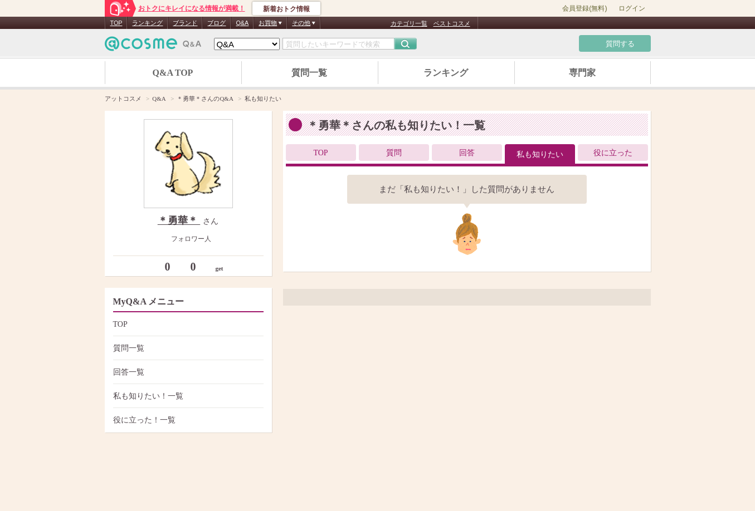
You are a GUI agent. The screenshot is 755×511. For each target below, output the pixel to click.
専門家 (582, 72)
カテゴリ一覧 (409, 23)
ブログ (216, 22)
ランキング (147, 22)
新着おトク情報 (286, 9)
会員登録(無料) (584, 8)
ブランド (185, 22)
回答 (467, 153)
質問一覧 (309, 72)
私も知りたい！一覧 (187, 396)
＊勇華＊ (179, 220)
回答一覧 (187, 372)
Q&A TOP (173, 72)
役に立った (612, 153)
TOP (116, 22)
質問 (394, 153)
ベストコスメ (451, 23)
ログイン (631, 8)
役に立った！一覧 (187, 420)
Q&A (242, 22)
